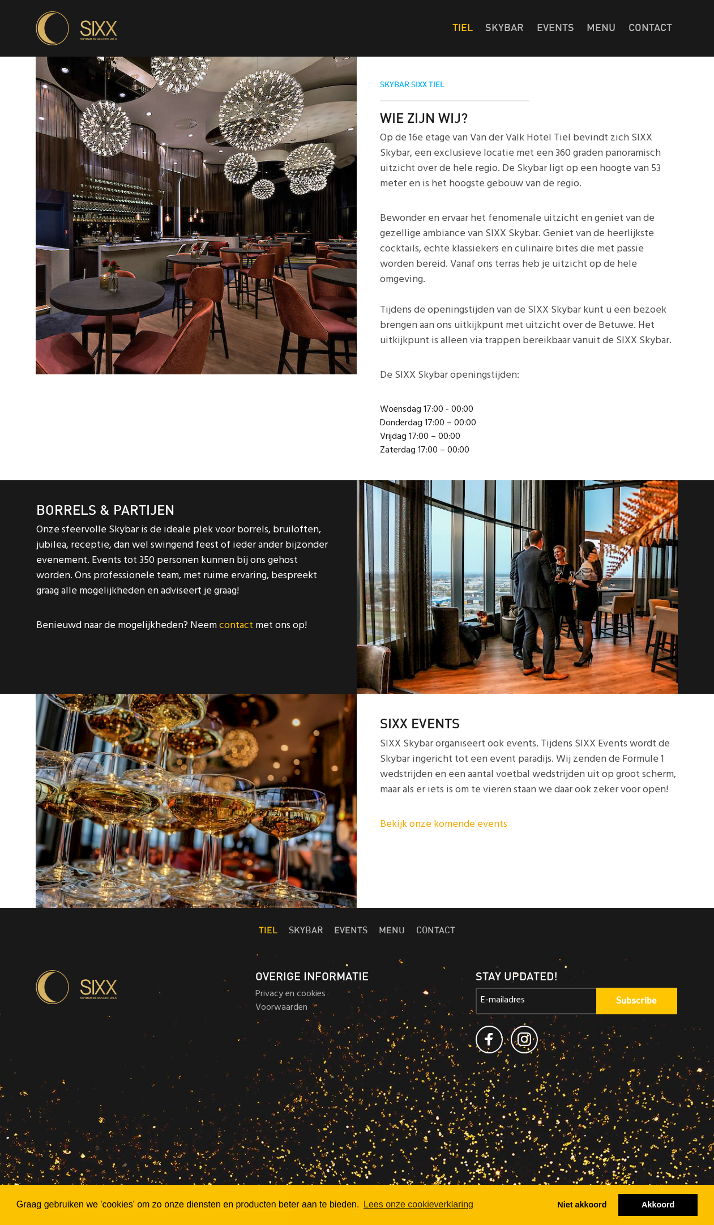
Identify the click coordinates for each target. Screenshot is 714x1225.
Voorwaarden (281, 1008)
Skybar (504, 28)
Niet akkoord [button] (581, 1204)
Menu (601, 28)
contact (236, 626)
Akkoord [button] (658, 1204)
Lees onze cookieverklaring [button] (418, 1204)
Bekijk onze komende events (443, 825)
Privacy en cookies (290, 994)
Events (555, 28)
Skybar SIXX (137, 28)
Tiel (462, 28)
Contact (650, 28)
